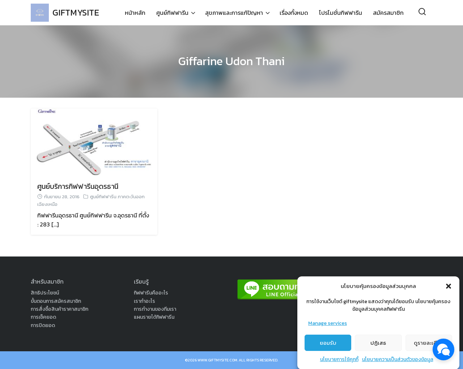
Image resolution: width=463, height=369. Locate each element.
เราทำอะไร (144, 301)
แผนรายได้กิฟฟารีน (154, 317)
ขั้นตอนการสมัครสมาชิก (56, 301)
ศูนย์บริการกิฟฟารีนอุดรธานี (77, 186)
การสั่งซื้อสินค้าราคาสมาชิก (59, 309)
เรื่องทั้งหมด (294, 12)
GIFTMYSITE (75, 12)
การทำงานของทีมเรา (155, 309)
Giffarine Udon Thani (231, 61)
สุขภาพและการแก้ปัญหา (234, 12)
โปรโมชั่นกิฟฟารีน (340, 12)
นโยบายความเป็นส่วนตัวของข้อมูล (397, 364)
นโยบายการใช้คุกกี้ (339, 364)
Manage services (327, 327)
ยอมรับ (328, 347)
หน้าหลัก (135, 12)
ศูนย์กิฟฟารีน (172, 12)
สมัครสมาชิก (388, 12)
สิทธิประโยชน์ (45, 293)
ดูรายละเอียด (429, 347)
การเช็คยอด (43, 317)
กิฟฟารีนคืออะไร (151, 293)
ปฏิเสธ (378, 347)
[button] (448, 290)
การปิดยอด (43, 325)
